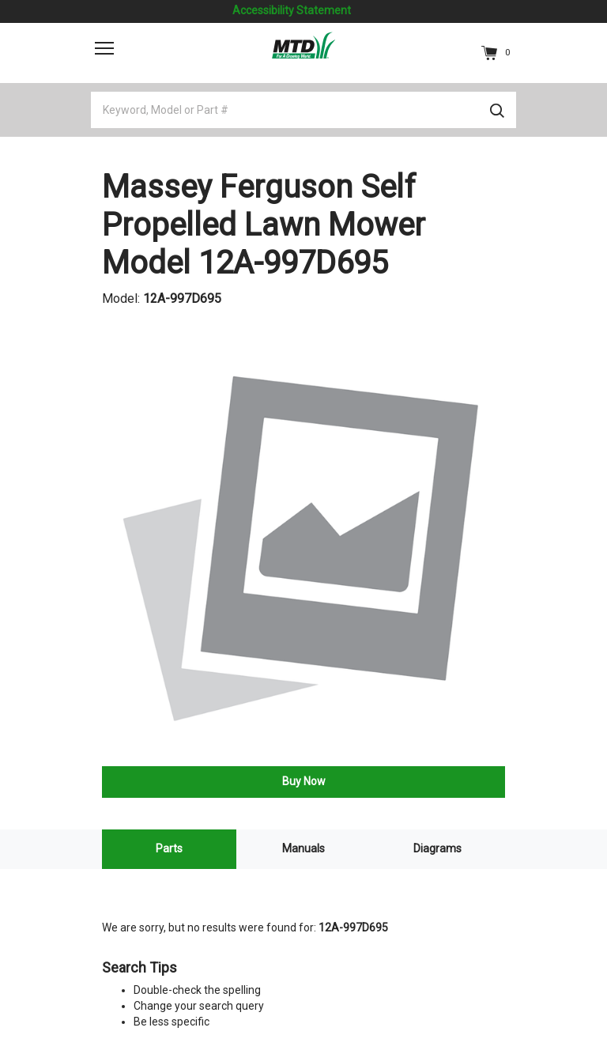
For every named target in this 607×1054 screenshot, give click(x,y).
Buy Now (304, 781)
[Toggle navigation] (104, 48)
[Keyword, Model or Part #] (303, 110)
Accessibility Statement (291, 10)
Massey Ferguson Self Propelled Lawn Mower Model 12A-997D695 (263, 224)
